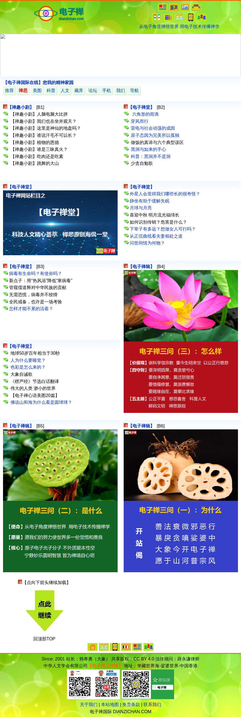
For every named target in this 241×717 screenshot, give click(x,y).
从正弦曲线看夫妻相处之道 (156, 236)
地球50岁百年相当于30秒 (35, 353)
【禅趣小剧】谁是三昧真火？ (39, 149)
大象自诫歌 (21, 374)
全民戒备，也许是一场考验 (35, 301)
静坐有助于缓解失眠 (149, 201)
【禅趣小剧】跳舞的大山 (35, 163)
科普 (51, 90)
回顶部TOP (44, 639)
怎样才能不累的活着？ (31, 308)
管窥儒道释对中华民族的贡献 (37, 287)
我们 (120, 90)
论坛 (92, 90)
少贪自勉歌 (142, 163)
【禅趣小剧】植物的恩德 (35, 142)
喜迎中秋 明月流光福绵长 (154, 215)
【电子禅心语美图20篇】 (34, 395)
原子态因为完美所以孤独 (155, 135)
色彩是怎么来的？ (28, 367)
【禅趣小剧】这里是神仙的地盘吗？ (46, 128)
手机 (106, 90)
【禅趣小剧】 (20, 107)
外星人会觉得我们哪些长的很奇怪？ (165, 193)
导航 (134, 90)
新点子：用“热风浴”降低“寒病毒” (40, 280)
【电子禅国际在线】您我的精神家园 (38, 82)
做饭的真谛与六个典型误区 (157, 142)
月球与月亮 (141, 207)
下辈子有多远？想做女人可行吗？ (163, 229)
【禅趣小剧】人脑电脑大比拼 (39, 114)
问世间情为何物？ (147, 243)
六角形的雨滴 (144, 114)
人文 (65, 90)
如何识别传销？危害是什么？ (158, 222)
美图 (37, 90)
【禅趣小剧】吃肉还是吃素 (37, 156)
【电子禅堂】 (21, 187)
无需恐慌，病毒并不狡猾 (33, 294)
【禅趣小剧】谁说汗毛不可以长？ (44, 135)
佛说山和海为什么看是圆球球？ (41, 402)
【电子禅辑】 (141, 266)
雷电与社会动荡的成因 (153, 128)
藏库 (78, 90)
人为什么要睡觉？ (28, 360)
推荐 (9, 90)
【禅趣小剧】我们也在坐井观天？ (44, 121)
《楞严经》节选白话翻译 (34, 381)
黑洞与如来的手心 (148, 149)
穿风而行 (139, 121)
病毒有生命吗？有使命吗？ (35, 273)
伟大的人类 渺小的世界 (33, 388)
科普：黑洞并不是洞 (150, 156)
